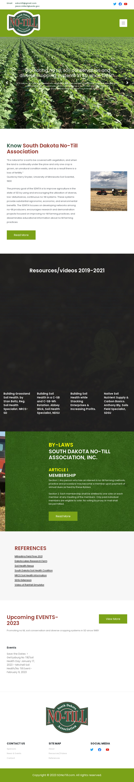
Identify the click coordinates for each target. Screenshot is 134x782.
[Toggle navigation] (123, 23)
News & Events (14, 753)
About (51, 748)
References (54, 758)
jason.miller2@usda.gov (27, 6)
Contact (11, 758)
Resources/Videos (58, 753)
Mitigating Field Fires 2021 (29, 556)
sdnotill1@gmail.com (25, 3)
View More (113, 619)
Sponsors (11, 748)
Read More (21, 235)
